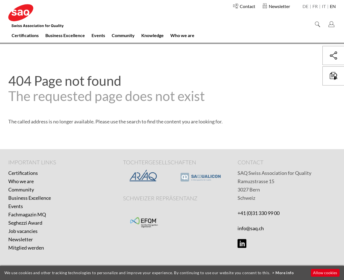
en (333, 7)
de (305, 7)
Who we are (21, 181)
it (324, 7)
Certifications (23, 173)
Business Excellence (29, 198)
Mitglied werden (26, 248)
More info (284, 272)
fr (315, 7)
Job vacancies (23, 231)
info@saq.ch (251, 228)
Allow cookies (325, 272)
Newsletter (20, 239)
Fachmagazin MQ (27, 214)
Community (21, 189)
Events (15, 206)
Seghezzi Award (25, 223)
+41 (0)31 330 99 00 (259, 213)
